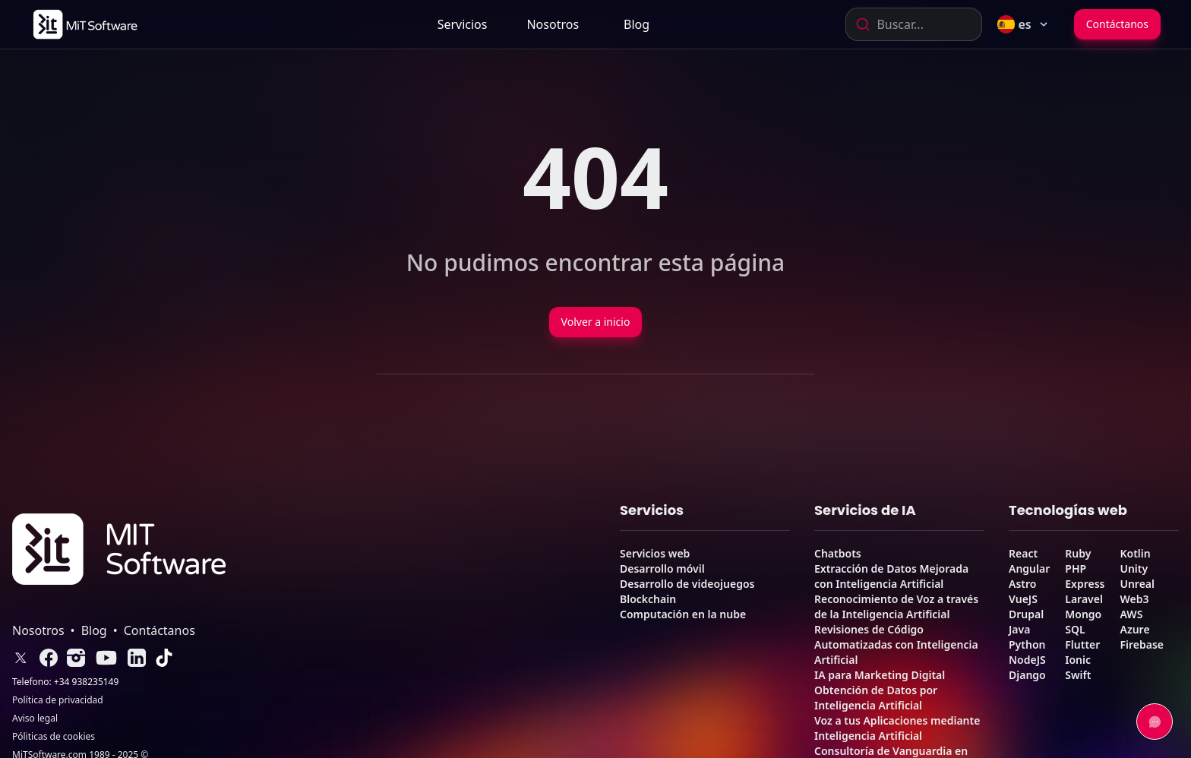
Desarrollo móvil (662, 568)
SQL (1075, 629)
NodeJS (1027, 659)
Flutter (1082, 644)
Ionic (1078, 659)
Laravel (1084, 599)
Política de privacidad (57, 700)
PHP (1075, 568)
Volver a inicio (595, 321)
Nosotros (552, 24)
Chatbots (837, 553)
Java (1019, 629)
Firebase (1142, 644)
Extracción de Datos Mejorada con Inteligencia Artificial (891, 576)
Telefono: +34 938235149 (65, 682)
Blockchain (648, 599)
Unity (1134, 568)
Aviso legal (35, 718)
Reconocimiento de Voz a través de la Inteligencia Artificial (896, 606)
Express (1084, 583)
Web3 (1134, 599)
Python (1027, 644)
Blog (636, 24)
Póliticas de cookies (53, 737)
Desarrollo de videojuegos (687, 583)
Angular (1029, 568)
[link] (83, 24)
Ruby (1078, 553)
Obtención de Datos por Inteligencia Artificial (875, 697)
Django (1027, 675)
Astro (1022, 583)
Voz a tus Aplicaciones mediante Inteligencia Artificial (897, 728)
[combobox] (913, 24)
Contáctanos (1117, 24)
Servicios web (655, 553)
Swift (1078, 675)
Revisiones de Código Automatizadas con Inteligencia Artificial (896, 644)
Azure (1134, 629)
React (1023, 553)
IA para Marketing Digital (879, 675)
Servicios (463, 24)
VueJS (1023, 599)
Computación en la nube (683, 614)
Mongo (1083, 614)
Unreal (1137, 583)
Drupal (1026, 614)
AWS (1131, 614)
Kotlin (1135, 553)
